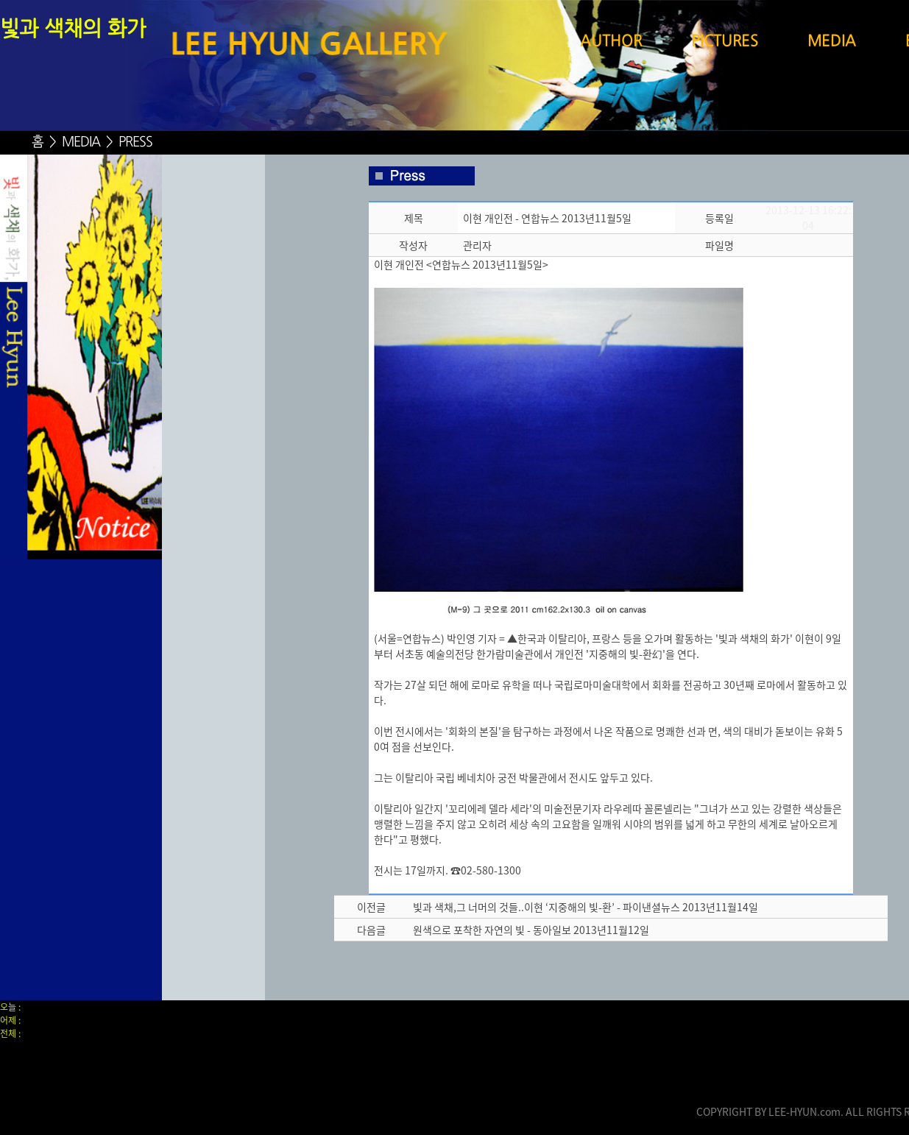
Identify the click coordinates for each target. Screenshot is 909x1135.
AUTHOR (611, 42)
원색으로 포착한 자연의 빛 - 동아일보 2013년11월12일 (531, 929)
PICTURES (724, 42)
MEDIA (831, 42)
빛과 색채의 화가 (73, 30)
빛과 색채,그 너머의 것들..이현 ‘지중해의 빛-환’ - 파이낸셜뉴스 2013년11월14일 (585, 906)
